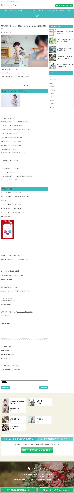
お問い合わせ (53, 107)
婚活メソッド (53, 83)
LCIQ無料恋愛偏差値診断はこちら (18, 490)
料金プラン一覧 (48, 474)
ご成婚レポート (53, 93)
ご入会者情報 (53, 96)
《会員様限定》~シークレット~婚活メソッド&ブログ (48, 479)
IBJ (35, 482)
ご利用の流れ (53, 90)
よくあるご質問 (53, 103)
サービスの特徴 (53, 79)
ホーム (51, 76)
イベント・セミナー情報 (21, 476)
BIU (38, 482)
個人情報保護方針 (30, 479)
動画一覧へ (41, 474)
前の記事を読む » (43, 387)
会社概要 (52, 100)
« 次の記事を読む (5, 387)
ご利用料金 (52, 86)
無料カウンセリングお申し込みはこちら (56, 490)
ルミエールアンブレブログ (35, 476)
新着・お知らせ (45, 476)
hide (26, 85)
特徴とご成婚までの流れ (31, 474)
